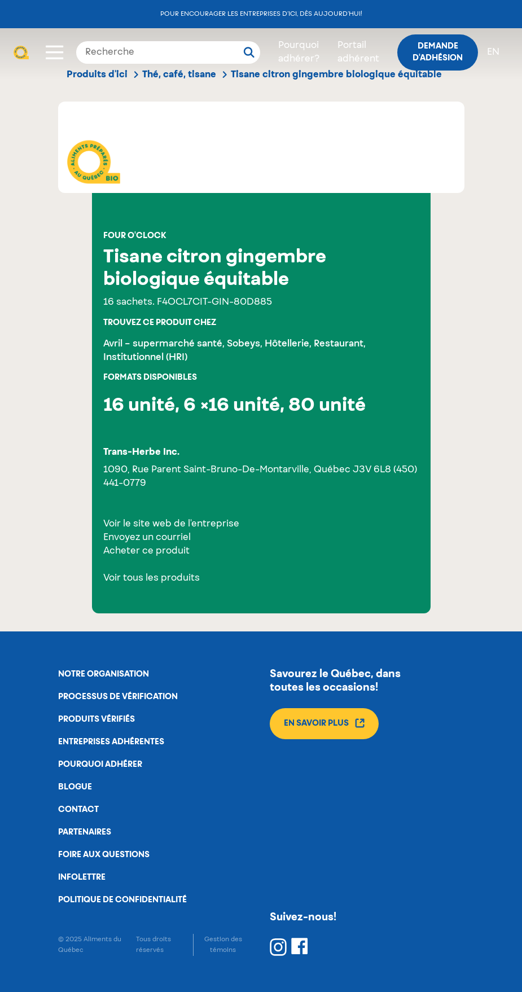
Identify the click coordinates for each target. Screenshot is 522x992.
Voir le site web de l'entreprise (171, 524)
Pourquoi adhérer (100, 765)
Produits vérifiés (96, 719)
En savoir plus (324, 723)
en (493, 52)
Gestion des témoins (223, 944)
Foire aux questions (104, 855)
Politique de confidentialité (122, 900)
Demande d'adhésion (438, 52)
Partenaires (84, 832)
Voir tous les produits (151, 578)
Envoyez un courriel (147, 537)
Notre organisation (103, 674)
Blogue (75, 787)
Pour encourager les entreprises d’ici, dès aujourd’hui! (261, 14)
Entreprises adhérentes (111, 742)
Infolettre (82, 877)
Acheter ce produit (146, 551)
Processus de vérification (118, 697)
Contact (78, 810)
